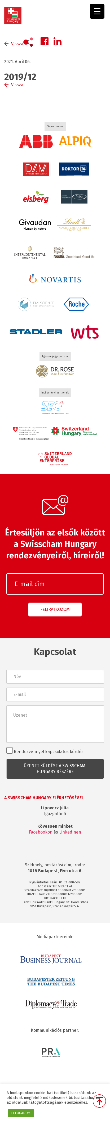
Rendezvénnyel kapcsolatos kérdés (44, 750)
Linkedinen (70, 832)
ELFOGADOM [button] (20, 1113)
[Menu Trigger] (97, 11)
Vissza (17, 43)
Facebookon (40, 832)
